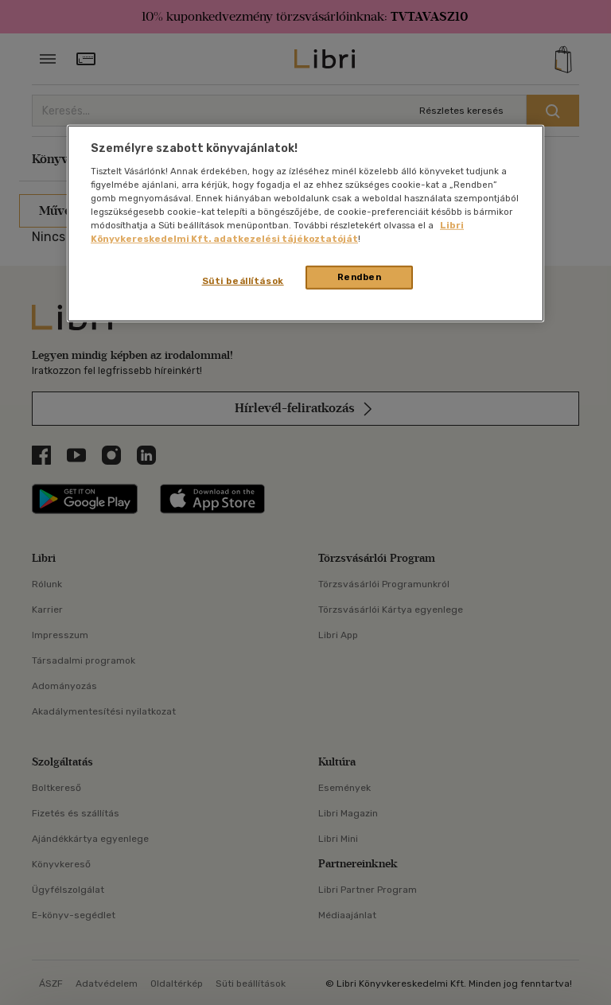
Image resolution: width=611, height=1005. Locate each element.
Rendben (359, 276)
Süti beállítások (243, 280)
